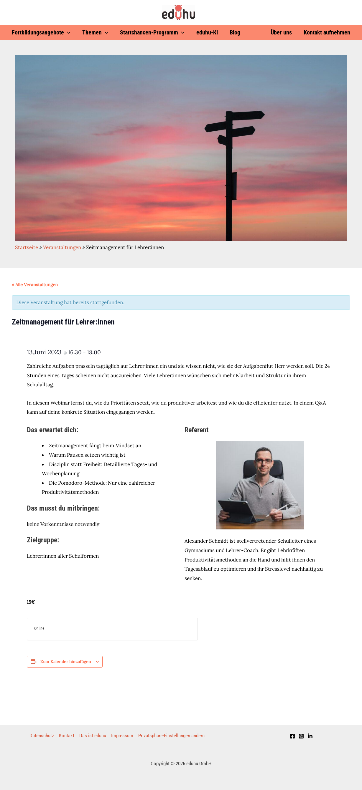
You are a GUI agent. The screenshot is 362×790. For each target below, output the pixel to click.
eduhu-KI (207, 32)
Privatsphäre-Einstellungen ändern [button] (171, 735)
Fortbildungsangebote (41, 32)
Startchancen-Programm (152, 32)
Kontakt (66, 735)
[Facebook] (292, 736)
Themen (95, 32)
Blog (235, 32)
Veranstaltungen (62, 247)
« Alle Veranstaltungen (35, 284)
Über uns (281, 32)
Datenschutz (41, 735)
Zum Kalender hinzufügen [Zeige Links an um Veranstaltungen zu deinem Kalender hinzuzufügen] (65, 661)
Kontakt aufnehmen (327, 32)
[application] (67, 32)
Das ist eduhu (92, 735)
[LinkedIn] (310, 736)
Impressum (122, 735)
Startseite (26, 247)
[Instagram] (301, 736)
